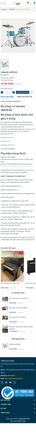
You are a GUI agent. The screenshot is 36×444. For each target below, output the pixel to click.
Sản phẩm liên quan (8, 248)
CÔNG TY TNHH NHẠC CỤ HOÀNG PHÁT (13, 176)
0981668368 (11, 375)
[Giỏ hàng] (33, 3)
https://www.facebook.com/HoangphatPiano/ (21, 193)
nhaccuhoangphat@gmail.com (14, 378)
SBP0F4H (6, 110)
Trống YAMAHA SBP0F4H (10, 101)
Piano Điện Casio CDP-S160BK (18, 308)
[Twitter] (6, 382)
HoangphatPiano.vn (12, 190)
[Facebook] (2, 382)
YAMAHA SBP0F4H (14, 344)
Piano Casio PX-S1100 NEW (17, 317)
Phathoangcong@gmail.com (13, 186)
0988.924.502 (18, 219)
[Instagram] (14, 382)
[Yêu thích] (27, 3)
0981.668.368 (10, 197)
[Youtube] (10, 382)
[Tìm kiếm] (4, 3)
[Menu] (2, 3)
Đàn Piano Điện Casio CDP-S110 (18, 298)
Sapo (24, 421)
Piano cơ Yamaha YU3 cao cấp (10, 283)
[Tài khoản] (30, 3)
